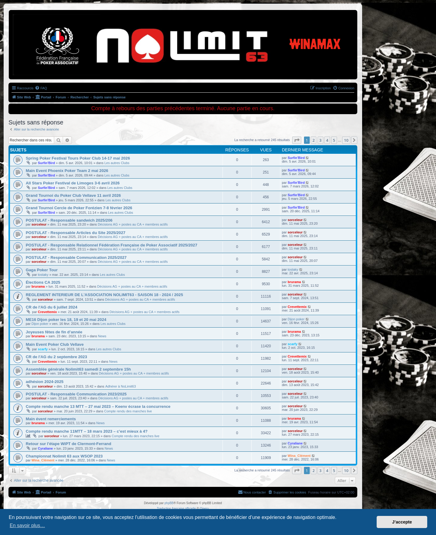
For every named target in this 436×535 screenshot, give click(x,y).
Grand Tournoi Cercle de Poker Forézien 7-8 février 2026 (79, 208)
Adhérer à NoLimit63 (120, 386)
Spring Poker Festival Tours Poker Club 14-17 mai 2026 (78, 158)
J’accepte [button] (402, 522)
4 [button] (327, 140)
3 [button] (320, 140)
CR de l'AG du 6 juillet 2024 (51, 307)
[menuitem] (41, 88)
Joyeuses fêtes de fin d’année (54, 332)
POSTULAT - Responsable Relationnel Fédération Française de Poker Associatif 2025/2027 (111, 245)
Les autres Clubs (117, 163)
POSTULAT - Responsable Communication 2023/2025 (76, 394)
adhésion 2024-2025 (45, 381)
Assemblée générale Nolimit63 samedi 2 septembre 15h (78, 369)
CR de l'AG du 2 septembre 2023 (56, 357)
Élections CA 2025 (43, 282)
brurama (38, 286)
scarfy (43, 349)
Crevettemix (47, 312)
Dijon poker (39, 323)
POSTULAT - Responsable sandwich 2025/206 (69, 220)
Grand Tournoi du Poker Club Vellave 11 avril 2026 (73, 195)
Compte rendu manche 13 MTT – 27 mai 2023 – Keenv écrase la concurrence (98, 406)
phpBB (168, 503)
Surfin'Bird (46, 163)
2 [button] (313, 140)
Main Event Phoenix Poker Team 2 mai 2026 (67, 170)
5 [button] (334, 140)
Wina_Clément (42, 460)
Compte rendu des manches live (128, 411)
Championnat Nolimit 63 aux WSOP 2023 (64, 456)
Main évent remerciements (51, 419)
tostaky (43, 274)
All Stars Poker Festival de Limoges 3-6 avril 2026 (73, 183)
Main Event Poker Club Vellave (55, 344)
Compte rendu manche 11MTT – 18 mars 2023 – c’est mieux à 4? (86, 431)
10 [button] (346, 140)
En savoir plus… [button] (27, 525)
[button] (296, 140)
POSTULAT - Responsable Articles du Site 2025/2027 (75, 232)
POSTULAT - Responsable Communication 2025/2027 (76, 257)
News (102, 336)
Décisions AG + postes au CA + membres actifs (133, 224)
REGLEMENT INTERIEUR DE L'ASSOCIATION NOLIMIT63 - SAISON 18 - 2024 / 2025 (104, 294)
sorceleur (39, 224)
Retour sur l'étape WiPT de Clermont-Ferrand (68, 443)
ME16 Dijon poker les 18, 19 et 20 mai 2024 (66, 319)
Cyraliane (45, 448)
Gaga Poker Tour (42, 270)
